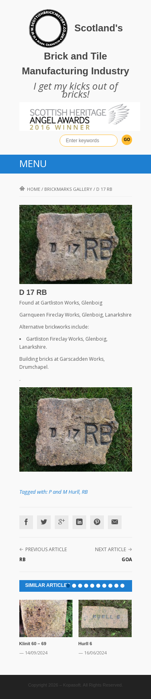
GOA (127, 559)
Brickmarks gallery (68, 189)
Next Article (110, 549)
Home (29, 189)
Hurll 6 (85, 643)
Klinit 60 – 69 (32, 643)
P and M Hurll (64, 491)
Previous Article (46, 549)
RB (85, 491)
